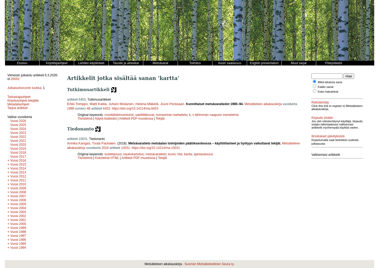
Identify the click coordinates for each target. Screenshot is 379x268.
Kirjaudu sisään (322, 118)
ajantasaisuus (203, 154)
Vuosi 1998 (18, 232)
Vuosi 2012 (18, 176)
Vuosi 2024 (18, 129)
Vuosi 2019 (18, 149)
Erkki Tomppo (77, 104)
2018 (105, 148)
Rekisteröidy (320, 102)
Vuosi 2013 (18, 172)
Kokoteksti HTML (107, 158)
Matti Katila (98, 104)
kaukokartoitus (133, 154)
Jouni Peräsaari (172, 104)
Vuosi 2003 (18, 212)
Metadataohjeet (18, 104)
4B (89, 108)
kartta (188, 154)
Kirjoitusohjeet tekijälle (23, 100)
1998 (70, 108)
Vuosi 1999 (18, 228)
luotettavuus (113, 154)
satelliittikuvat (144, 115)
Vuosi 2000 (18, 224)
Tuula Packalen (103, 143)
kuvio (172, 154)
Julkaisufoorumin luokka (24, 88)
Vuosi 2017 (18, 156)
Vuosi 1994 (18, 248)
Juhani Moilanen (121, 104)
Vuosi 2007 (18, 196)
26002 (15, 79)
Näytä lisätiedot (106, 118)
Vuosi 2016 (18, 160)
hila (179, 154)
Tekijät (160, 118)
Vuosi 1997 (18, 236)
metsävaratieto (155, 154)
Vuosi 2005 (18, 204)
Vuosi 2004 (18, 208)
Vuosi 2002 (18, 216)
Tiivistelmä (85, 118)
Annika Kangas (78, 143)
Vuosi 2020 (18, 145)
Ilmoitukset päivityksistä (327, 136)
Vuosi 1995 (18, 244)
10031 (125, 148)
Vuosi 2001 (18, 220)
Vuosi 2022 (18, 137)
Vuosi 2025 (18, 125)
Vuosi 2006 (18, 200)
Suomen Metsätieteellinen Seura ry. (209, 264)
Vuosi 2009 (18, 188)
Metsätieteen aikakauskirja (263, 104)
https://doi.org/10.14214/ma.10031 (156, 148)
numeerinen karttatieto (171, 115)
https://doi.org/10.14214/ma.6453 (135, 108)
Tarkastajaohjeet (18, 97)
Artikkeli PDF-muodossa (136, 118)
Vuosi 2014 (18, 168)
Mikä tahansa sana (330, 82)
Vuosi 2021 (18, 141)
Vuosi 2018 (18, 152)
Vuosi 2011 (18, 180)
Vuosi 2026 (18, 121)
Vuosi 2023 (18, 133)
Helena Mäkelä (146, 104)
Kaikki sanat (325, 86)
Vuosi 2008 (18, 192)
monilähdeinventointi (119, 115)
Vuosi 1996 (18, 240)
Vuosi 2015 (18, 164)
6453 (106, 108)
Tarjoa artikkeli (17, 108)
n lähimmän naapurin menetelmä (215, 115)
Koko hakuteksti (328, 91)
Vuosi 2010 (18, 184)
